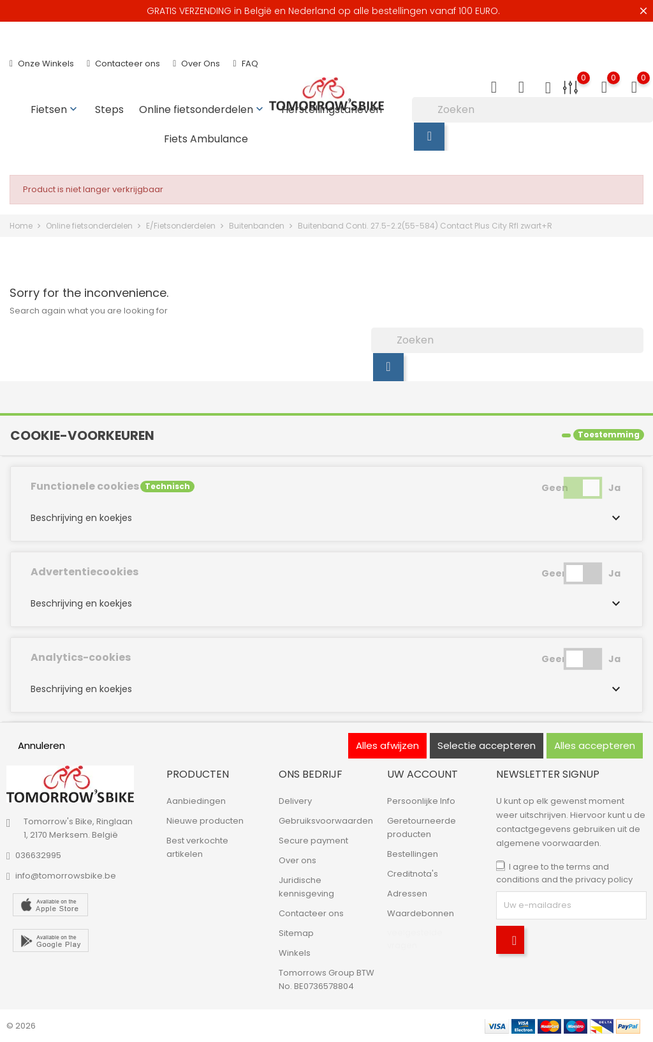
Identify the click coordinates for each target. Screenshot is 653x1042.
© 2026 (21, 1026)
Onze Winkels (42, 63)
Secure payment (313, 840)
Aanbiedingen (196, 801)
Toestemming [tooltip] (609, 434)
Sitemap (296, 933)
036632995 (38, 855)
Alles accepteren (594, 745)
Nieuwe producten (205, 821)
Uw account (422, 774)
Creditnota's (412, 874)
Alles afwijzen (387, 745)
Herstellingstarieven (331, 109)
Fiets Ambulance (206, 139)
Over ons (297, 860)
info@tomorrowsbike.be (65, 876)
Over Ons (196, 63)
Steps (109, 109)
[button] (326, 518)
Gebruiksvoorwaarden (326, 821)
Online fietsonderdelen (202, 109)
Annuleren (41, 745)
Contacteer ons (123, 63)
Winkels (295, 953)
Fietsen (55, 109)
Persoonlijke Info (421, 801)
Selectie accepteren (486, 745)
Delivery (295, 801)
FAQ (245, 63)
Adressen (407, 893)
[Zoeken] (532, 110)
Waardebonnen (420, 913)
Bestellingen (412, 854)
